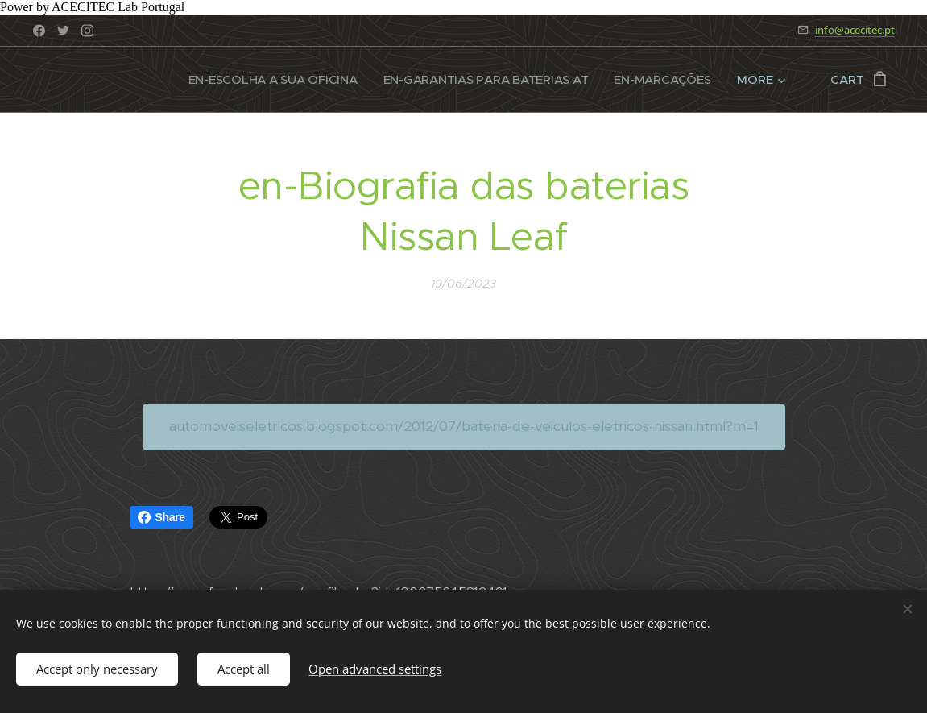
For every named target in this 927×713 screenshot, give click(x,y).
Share (161, 517)
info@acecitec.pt (855, 30)
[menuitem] (267, 80)
